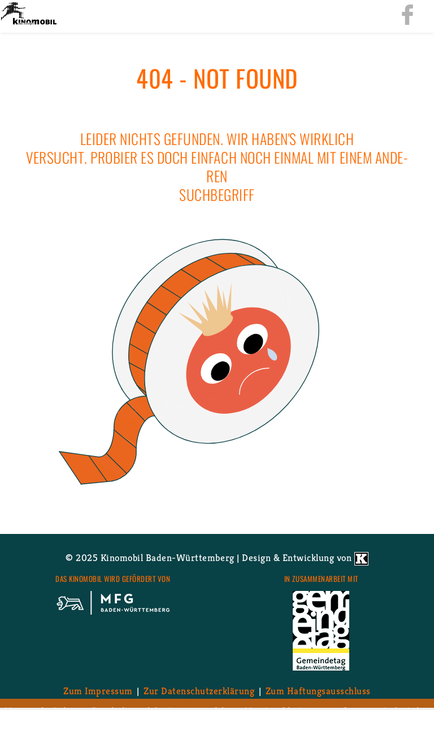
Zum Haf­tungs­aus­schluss (318, 691)
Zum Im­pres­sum (98, 691)
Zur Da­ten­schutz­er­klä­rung (199, 691)
